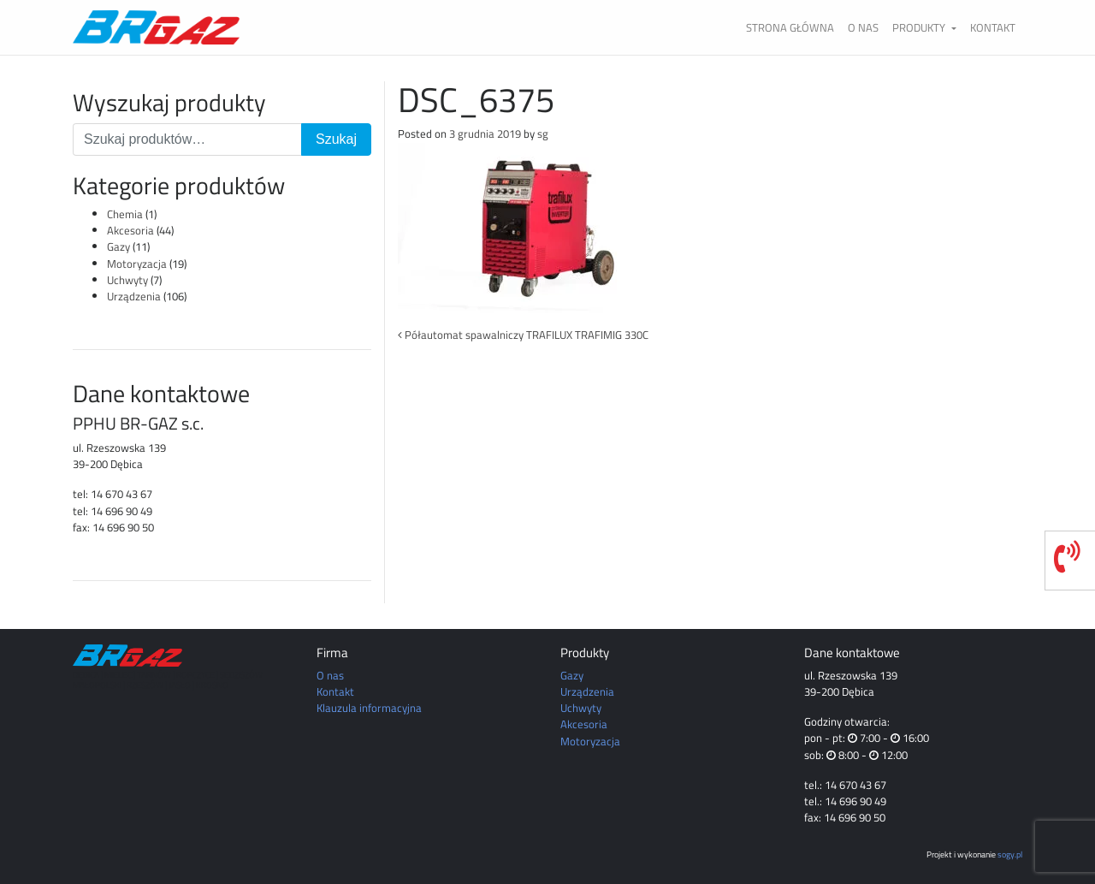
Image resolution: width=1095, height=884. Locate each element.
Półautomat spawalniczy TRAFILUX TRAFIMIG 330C (523, 334)
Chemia (125, 213)
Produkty (920, 27)
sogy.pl (1009, 854)
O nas (863, 27)
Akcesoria (130, 230)
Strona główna (790, 27)
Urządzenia (134, 296)
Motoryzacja (137, 263)
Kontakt (992, 27)
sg (542, 133)
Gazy (118, 246)
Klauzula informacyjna (369, 707)
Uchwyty (127, 279)
